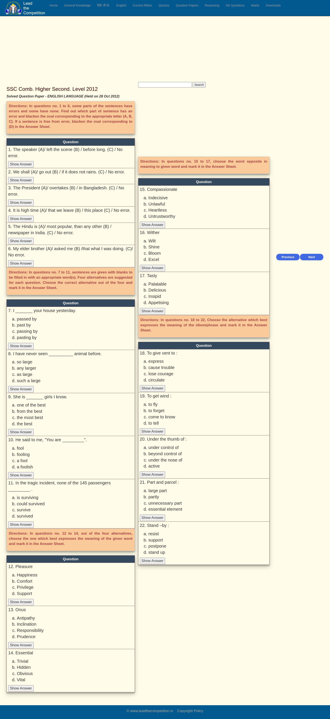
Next (311, 257)
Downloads (273, 5)
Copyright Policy (190, 711)
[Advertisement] (132, 52)
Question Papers (187, 5)
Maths (255, 5)
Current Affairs (142, 5)
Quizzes (163, 5)
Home (54, 5)
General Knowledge (77, 5)
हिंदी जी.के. (103, 5)
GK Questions (235, 5)
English (121, 5)
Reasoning (212, 5)
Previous (288, 257)
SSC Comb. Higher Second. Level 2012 (52, 89)
